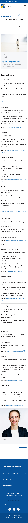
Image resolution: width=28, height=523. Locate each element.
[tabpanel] (14, 426)
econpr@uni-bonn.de (14, 493)
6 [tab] (18, 445)
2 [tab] (9, 445)
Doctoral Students (8, 75)
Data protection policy (17, 517)
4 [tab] (14, 445)
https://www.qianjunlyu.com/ (15, 380)
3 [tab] (12, 445)
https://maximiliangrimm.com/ (15, 127)
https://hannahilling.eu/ (13, 326)
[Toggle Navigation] (25, 6)
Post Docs (5, 244)
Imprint (8, 517)
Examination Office (5, 504)
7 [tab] (20, 445)
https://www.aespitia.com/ (14, 271)
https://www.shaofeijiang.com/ (15, 351)
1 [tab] (7, 445)
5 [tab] (16, 445)
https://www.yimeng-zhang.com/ (16, 405)
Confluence (22, 503)
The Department (12, 466)
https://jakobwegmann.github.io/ (16, 240)
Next (25, 426)
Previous (3, 426)
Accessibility (14, 519)
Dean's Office (14, 503)
